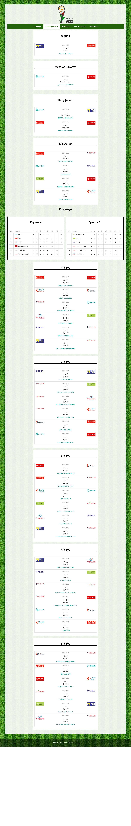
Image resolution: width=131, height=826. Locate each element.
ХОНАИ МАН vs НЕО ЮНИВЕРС (65, 348)
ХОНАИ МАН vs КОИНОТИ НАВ (65, 536)
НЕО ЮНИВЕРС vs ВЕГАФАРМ (65, 404)
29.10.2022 (65, 109)
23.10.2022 (65, 153)
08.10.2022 (65, 277)
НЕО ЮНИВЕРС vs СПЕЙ (65, 699)
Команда (17, 231)
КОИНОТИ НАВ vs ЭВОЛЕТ (65, 392)
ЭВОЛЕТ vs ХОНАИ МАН (65, 712)
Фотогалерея (79, 26)
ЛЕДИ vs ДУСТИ (65, 498)
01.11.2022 (65, 45)
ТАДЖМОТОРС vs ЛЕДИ (65, 687)
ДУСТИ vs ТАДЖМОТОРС (65, 85)
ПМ (52, 231)
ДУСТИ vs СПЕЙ (66, 174)
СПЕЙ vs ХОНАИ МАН (65, 379)
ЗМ (47, 231)
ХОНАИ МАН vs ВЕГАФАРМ (65, 567)
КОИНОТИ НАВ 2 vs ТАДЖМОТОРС (66, 605)
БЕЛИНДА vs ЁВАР (65, 430)
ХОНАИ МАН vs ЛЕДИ (66, 199)
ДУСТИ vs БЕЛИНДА (65, 618)
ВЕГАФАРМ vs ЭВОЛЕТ (65, 323)
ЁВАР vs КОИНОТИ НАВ (65, 161)
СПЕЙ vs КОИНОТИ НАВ (65, 336)
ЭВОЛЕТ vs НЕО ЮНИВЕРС (65, 511)
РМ (57, 231)
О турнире (37, 26)
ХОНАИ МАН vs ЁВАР (65, 54)
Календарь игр (52, 26)
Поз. (11, 231)
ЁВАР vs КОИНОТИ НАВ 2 (65, 486)
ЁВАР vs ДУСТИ (65, 674)
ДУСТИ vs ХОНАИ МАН (65, 118)
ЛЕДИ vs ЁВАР (65, 630)
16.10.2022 (65, 559)
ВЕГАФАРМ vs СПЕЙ (65, 524)
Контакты (94, 26)
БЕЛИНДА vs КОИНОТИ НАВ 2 (65, 661)
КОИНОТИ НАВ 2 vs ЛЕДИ (65, 417)
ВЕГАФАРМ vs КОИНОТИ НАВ (65, 724)
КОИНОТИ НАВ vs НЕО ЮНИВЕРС (65, 592)
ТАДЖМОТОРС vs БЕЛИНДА (66, 473)
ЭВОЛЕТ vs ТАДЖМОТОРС (65, 187)
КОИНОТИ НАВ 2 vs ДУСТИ (65, 311)
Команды (66, 26)
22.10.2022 (65, 653)
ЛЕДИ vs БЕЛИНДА (65, 298)
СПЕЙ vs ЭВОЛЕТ (65, 580)
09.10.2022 (65, 371)
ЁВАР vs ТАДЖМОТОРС (65, 130)
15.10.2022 (65, 465)
